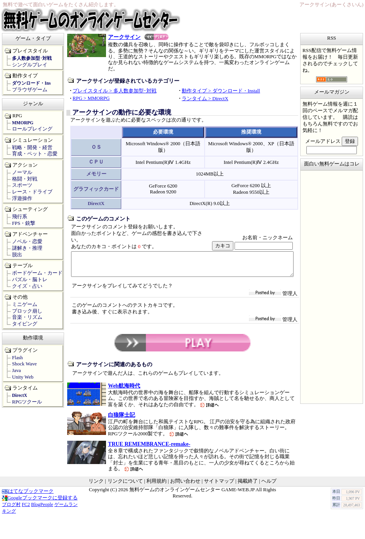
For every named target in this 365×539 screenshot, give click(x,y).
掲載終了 (248, 486)
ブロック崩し (27, 311)
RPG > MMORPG (91, 98)
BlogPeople (42, 509)
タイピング (24, 324)
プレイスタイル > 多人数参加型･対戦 (114, 91)
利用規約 (156, 486)
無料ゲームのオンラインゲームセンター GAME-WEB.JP (191, 494)
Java (16, 370)
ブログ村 (11, 509)
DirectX (19, 395)
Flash (17, 357)
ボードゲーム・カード (37, 273)
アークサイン (138, 37)
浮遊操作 (22, 198)
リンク (96, 486)
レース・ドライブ (32, 192)
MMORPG (22, 122)
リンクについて (125, 486)
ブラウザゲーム (29, 89)
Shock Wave (24, 364)
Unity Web (22, 377)
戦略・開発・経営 (32, 147)
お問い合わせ (185, 486)
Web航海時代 (124, 390)
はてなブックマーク (28, 496)
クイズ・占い (27, 286)
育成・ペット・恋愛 (34, 153)
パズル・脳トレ (29, 279)
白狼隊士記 (121, 419)
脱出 (17, 254)
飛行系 (19, 216)
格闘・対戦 (24, 179)
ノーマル (22, 172)
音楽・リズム (27, 317)
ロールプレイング (32, 129)
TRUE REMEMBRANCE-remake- (149, 448)
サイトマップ (219, 486)
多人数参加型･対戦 (32, 58)
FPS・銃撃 (23, 223)
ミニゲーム (24, 304)
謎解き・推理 (27, 248)
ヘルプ (268, 486)
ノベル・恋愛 (27, 241)
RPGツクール (27, 402)
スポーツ (22, 185)
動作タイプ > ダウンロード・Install (221, 91)
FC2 (26, 509)
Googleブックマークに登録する (40, 502)
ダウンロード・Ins (31, 83)
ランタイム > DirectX (205, 98)
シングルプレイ (29, 65)
